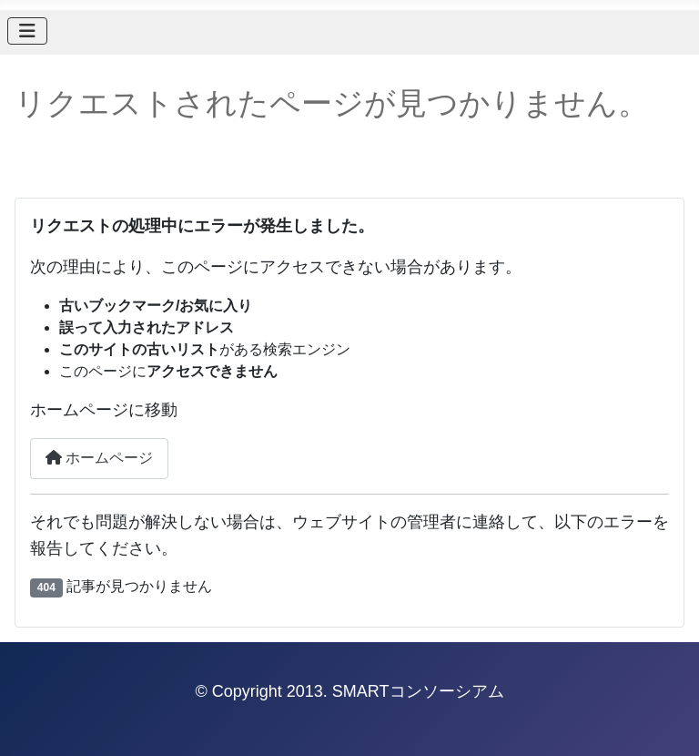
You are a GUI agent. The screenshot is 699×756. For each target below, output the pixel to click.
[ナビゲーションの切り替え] (27, 31)
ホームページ (99, 457)
